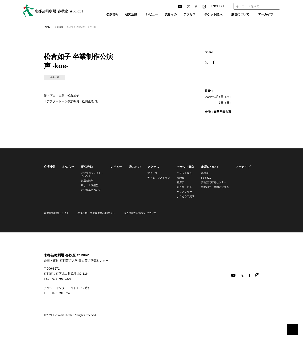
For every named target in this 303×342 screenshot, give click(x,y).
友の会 (178, 177)
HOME (47, 26)
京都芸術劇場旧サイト (56, 213)
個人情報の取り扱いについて (138, 213)
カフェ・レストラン (156, 177)
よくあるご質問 (183, 196)
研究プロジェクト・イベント (91, 174)
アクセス (183, 14)
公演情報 (103, 14)
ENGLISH (217, 6)
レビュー (145, 14)
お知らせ (68, 167)
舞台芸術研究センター (211, 182)
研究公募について (91, 190)
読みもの (164, 14)
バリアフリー (181, 191)
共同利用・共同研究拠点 (212, 187)
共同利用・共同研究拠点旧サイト (95, 213)
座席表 (178, 182)
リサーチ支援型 (89, 185)
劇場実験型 (87, 180)
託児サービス (181, 187)
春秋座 (202, 173)
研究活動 (122, 14)
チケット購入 (209, 14)
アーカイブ (265, 14)
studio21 (204, 177)
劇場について (238, 14)
